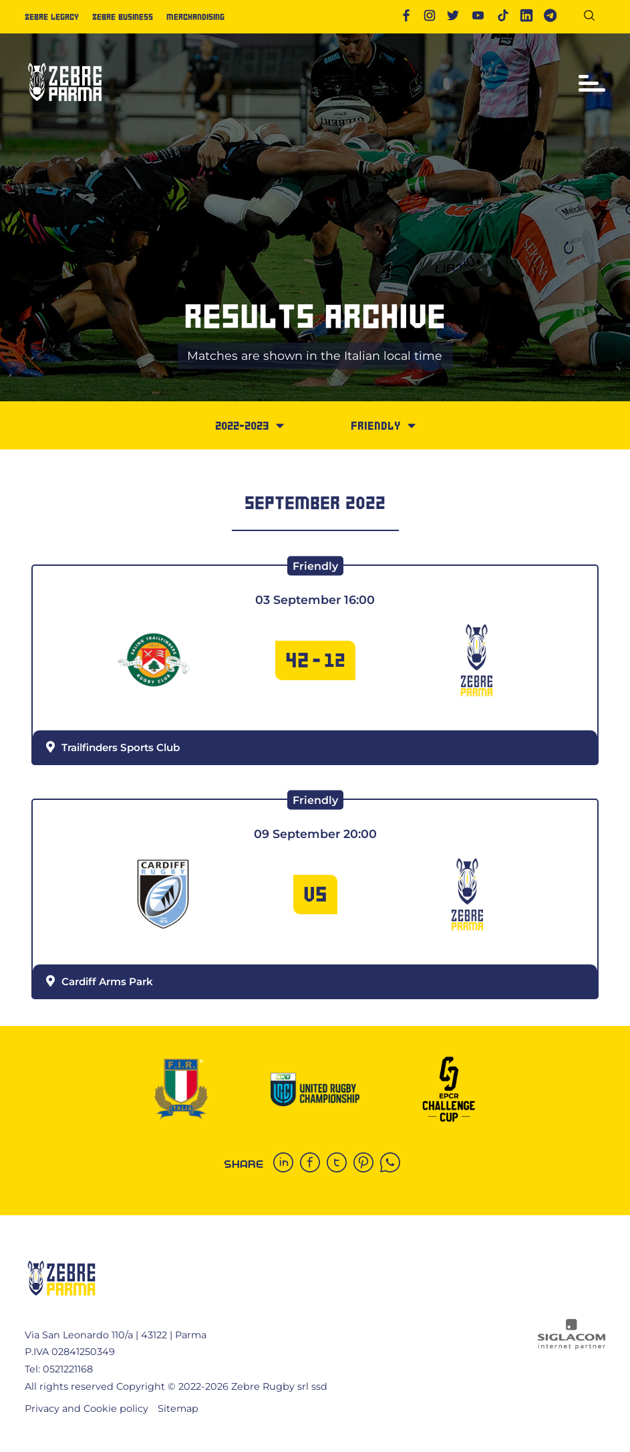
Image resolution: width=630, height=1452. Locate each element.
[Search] (594, 17)
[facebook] (313, 1163)
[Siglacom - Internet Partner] (571, 1346)
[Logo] (65, 106)
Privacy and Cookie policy (86, 1409)
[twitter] (340, 1163)
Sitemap (178, 1409)
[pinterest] (366, 1163)
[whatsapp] (393, 1163)
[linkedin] (286, 1163)
